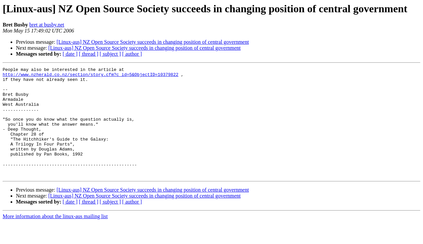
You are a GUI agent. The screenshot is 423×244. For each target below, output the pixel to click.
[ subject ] (110, 54)
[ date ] (70, 54)
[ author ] (132, 54)
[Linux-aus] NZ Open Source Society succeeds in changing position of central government (153, 42)
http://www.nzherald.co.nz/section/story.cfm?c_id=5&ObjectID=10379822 (90, 76)
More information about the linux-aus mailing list (55, 238)
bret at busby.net (46, 25)
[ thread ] (88, 54)
